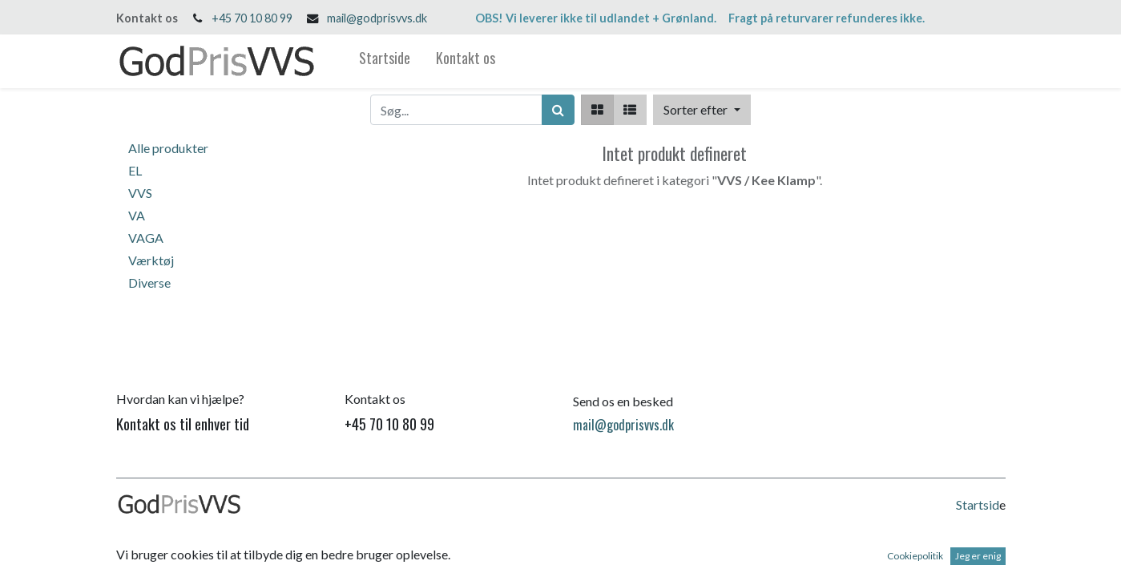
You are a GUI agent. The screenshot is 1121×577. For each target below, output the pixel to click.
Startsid (977, 504)
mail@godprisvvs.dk (377, 18)
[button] (701, 110)
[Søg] (558, 110)
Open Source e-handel (945, 553)
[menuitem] (384, 61)
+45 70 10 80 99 (252, 18)
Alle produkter (168, 147)
